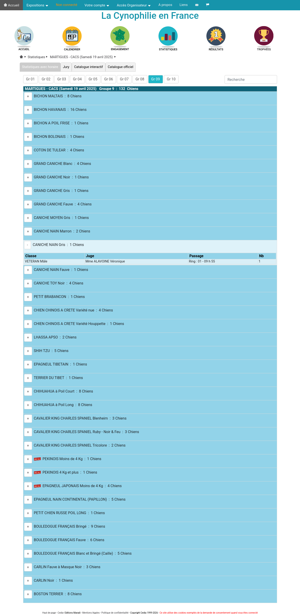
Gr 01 (30, 79)
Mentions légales (91, 612)
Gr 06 (108, 79)
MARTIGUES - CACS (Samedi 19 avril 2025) (83, 57)
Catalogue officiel (120, 67)
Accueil (11, 5)
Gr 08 (139, 79)
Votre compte (97, 5)
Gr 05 (93, 79)
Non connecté (66, 5)
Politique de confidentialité (114, 612)
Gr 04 (77, 79)
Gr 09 (155, 79)
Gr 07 (124, 79)
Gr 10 (171, 79)
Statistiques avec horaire (40, 67)
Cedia (60, 612)
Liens (183, 5)
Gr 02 (46, 79)
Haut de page (49, 612)
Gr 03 (61, 79)
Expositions (38, 5)
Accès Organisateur (134, 5)
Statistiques (38, 57)
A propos (165, 5)
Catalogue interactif (88, 67)
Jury (66, 67)
